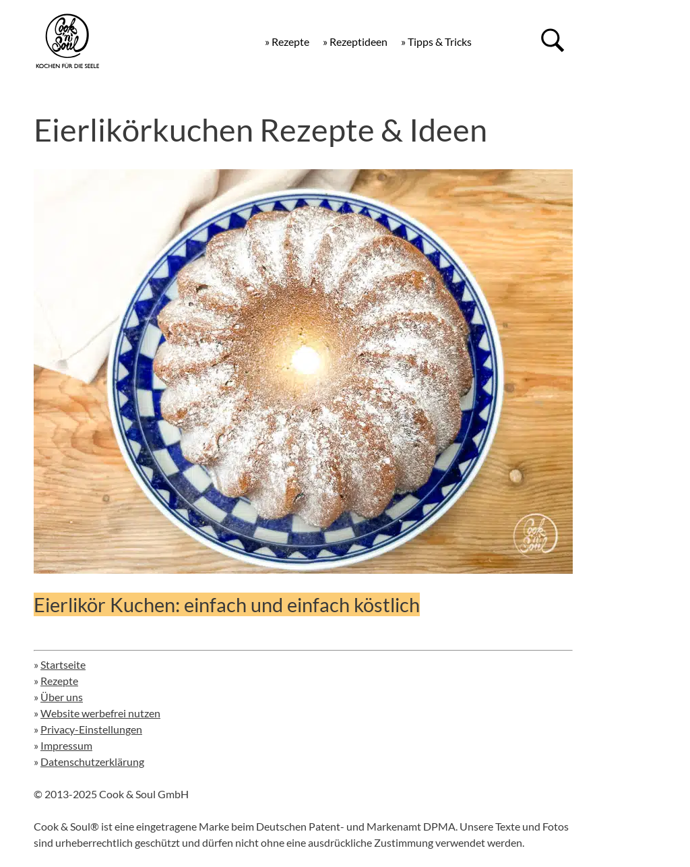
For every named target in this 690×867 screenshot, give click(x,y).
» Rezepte (287, 41)
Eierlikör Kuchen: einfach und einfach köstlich (227, 604)
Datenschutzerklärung (92, 761)
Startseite (63, 664)
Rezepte (59, 680)
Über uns (61, 696)
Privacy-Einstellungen (91, 729)
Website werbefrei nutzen (100, 713)
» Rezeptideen (355, 41)
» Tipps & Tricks (436, 41)
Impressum (66, 745)
